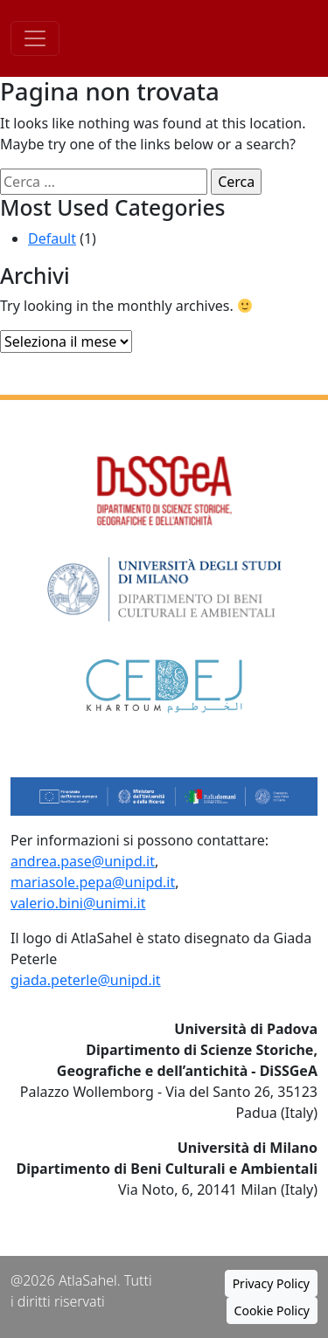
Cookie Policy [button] (272, 1310)
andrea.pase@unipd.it (82, 861)
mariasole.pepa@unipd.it (92, 882)
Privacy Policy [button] (271, 1283)
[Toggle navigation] (34, 38)
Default (52, 238)
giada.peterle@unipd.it (85, 980)
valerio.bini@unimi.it (78, 903)
